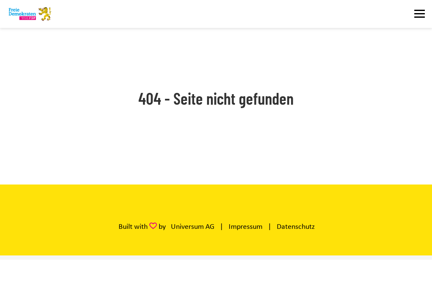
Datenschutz (296, 226)
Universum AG (192, 226)
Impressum (245, 226)
